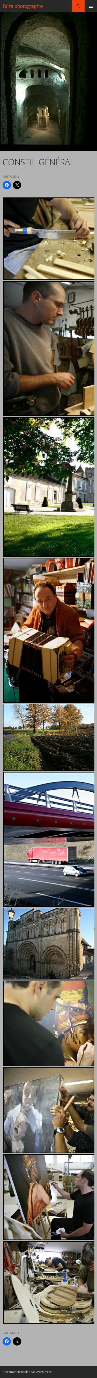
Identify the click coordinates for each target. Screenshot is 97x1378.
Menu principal (91, 6)
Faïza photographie (23, 6)
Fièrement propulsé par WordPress (27, 1372)
